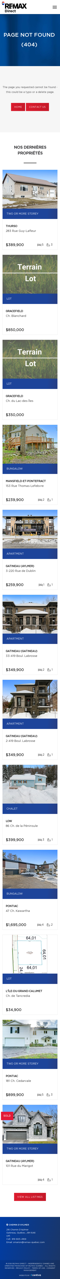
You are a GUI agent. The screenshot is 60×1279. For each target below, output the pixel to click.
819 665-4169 (19, 1239)
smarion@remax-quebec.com (29, 1242)
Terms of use (38, 1268)
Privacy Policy (23, 1268)
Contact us (37, 107)
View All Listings (30, 1197)
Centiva (36, 1275)
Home (18, 107)
